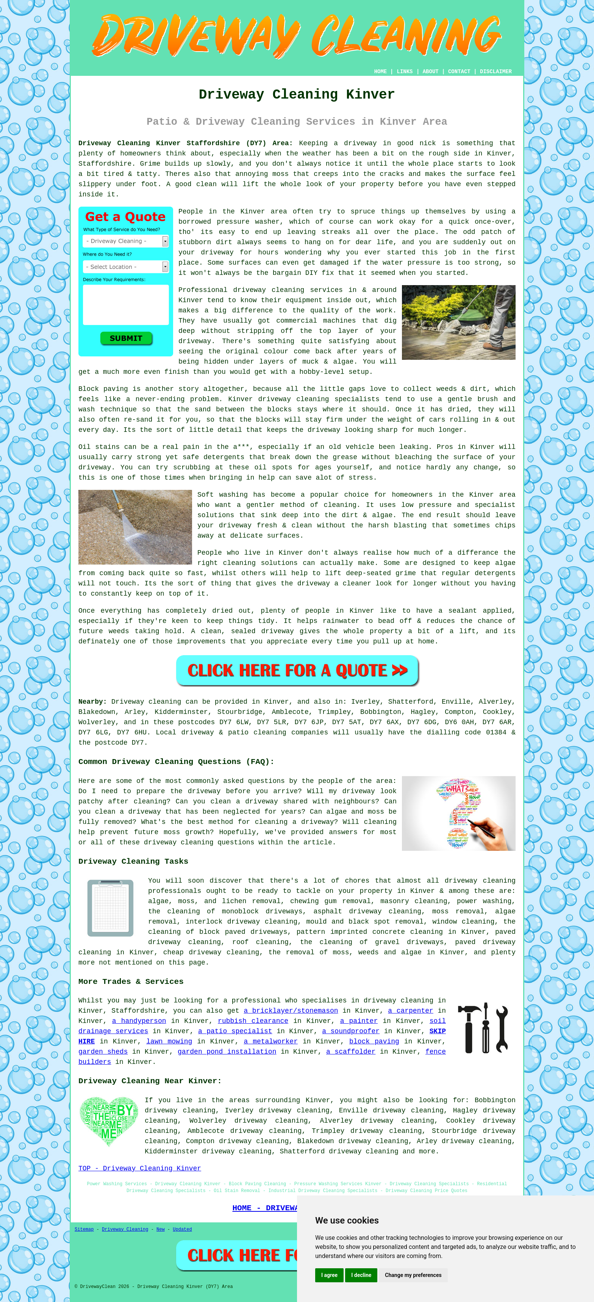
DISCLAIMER (496, 72)
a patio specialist (235, 1031)
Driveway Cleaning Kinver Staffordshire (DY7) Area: (185, 143)
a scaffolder (350, 1052)
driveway (94, 467)
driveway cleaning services (288, 290)
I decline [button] (361, 1275)
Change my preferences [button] (413, 1275)
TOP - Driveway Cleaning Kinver (139, 1168)
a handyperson (139, 1021)
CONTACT (459, 72)
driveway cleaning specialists (319, 399)
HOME (380, 72)
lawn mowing (169, 1041)
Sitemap (84, 1229)
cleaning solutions (260, 563)
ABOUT (431, 72)
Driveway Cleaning (125, 1229)
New (160, 1229)
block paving (374, 1041)
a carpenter (410, 1011)
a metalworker (271, 1041)
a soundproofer (351, 1031)
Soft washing (222, 495)
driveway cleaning (364, 1151)
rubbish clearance (253, 1021)
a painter (359, 1021)
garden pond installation (227, 1052)
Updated (182, 1229)
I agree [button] (329, 1275)
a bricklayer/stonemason (291, 1011)
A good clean (191, 184)
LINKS (405, 72)
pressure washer (248, 222)
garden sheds (103, 1052)
